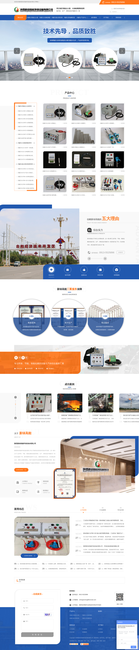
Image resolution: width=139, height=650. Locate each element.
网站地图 (80, 641)
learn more (19, 469)
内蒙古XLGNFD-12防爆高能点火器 (26, 122)
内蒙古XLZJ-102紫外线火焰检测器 (26, 155)
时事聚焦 (84, 632)
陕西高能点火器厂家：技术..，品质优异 (86, 563)
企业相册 (100, 632)
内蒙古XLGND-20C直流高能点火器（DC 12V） (26, 118)
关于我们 (106, 17)
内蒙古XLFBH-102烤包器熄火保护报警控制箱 (26, 176)
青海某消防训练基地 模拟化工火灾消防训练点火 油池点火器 (72, 415)
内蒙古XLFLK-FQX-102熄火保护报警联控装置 (26, 172)
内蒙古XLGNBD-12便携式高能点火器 (26, 115)
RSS (85, 641)
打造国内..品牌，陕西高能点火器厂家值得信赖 (58, 563)
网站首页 (20, 17)
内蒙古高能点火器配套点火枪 (79, 147)
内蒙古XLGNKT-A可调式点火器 (26, 134)
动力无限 (108, 637)
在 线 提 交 (37, 634)
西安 (101, 641)
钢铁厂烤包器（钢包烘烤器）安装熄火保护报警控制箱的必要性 (114, 568)
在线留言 (120, 252)
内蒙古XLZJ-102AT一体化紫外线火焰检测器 (26, 147)
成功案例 (94, 17)
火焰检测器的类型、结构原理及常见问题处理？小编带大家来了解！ (58, 568)
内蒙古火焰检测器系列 (44, 20)
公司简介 (100, 629)
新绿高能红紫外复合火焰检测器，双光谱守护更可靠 (30, 563)
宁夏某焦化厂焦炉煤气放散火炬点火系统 (103, 415)
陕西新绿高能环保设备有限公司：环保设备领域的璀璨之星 (101, 546)
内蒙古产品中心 (82, 17)
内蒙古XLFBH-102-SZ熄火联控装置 (26, 180)
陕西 (98, 641)
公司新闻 (83, 509)
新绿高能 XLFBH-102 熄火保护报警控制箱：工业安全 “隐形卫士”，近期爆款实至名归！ (104, 533)
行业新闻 (103, 509)
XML (88, 641)
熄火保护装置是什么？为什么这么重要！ (30, 568)
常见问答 (121, 509)
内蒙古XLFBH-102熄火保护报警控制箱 (26, 188)
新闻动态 (19, 509)
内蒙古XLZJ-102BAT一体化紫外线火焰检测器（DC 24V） (108, 147)
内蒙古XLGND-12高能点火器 (25, 111)
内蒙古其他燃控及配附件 (69, 20)
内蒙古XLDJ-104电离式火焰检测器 (26, 151)
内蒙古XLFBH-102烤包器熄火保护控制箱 (26, 184)
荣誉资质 (118, 17)
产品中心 (69, 93)
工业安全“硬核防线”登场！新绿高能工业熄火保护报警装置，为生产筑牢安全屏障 (104, 520)
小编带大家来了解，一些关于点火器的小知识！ (86, 568)
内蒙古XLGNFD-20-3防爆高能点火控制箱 (26, 126)
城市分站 (93, 641)
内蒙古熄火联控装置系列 (57, 20)
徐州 (104, 641)
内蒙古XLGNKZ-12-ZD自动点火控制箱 (26, 168)
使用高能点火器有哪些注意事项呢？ (114, 563)
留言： (37, 624)
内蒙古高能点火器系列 (32, 20)
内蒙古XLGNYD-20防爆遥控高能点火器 (26, 130)
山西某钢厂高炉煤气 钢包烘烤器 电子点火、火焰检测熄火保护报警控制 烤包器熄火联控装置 (41, 415)
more (65, 123)
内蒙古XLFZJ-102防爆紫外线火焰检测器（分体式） (26, 159)
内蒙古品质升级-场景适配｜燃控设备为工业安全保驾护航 (26, 138)
